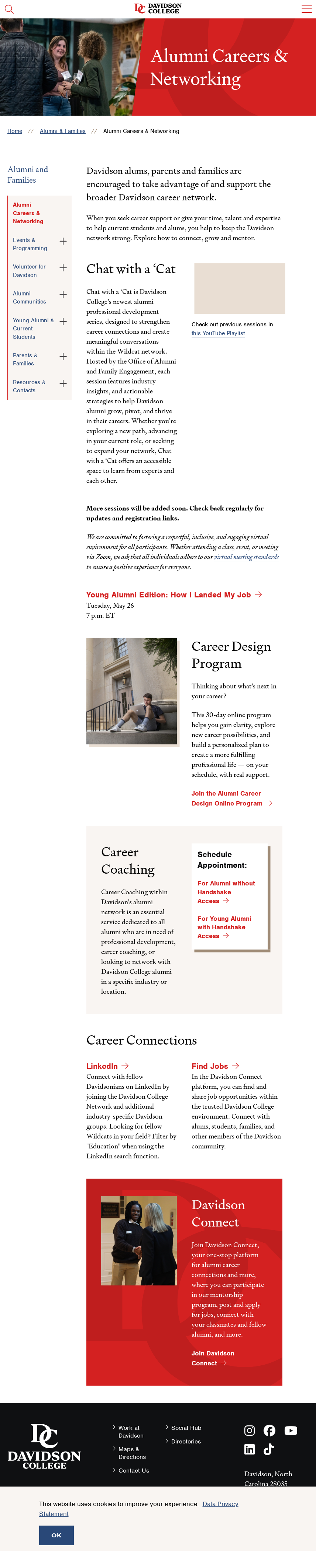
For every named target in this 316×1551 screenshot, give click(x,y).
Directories (186, 1441)
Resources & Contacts (29, 386)
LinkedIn (102, 1066)
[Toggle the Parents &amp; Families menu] (63, 355)
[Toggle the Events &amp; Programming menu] (63, 240)
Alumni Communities (29, 297)
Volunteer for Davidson (29, 270)
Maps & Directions (132, 1453)
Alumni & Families (63, 131)
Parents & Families (25, 359)
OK (56, 1535)
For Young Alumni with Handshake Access (224, 927)
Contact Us (133, 1470)
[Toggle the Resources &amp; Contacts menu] (63, 382)
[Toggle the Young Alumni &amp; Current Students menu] (63, 320)
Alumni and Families (27, 174)
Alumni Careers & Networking (28, 213)
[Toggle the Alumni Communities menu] (63, 293)
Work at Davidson (131, 1431)
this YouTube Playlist (218, 333)
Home (14, 131)
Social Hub (186, 1428)
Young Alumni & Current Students (33, 329)
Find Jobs (210, 1066)
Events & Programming (30, 244)
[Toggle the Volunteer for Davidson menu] (63, 266)
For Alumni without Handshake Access (226, 892)
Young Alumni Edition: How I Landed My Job (168, 595)
